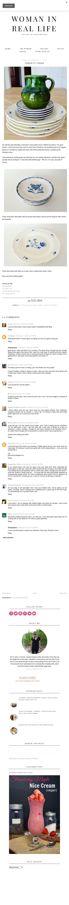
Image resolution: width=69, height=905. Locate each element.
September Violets (14, 464)
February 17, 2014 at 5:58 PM (26, 336)
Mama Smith (12, 423)
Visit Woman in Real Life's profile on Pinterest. (23, 759)
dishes (23, 305)
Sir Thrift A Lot (7, 289)
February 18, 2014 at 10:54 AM (25, 382)
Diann (10, 514)
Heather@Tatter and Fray (17, 407)
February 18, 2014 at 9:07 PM (32, 464)
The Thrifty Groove (8, 294)
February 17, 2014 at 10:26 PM (21, 365)
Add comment (8, 537)
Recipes (44, 48)
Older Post (63, 593)
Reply (10, 329)
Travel (23, 51)
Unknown (11, 336)
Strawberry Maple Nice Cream (21, 772)
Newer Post (6, 593)
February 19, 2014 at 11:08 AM (23, 500)
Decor (60, 48)
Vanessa (11, 382)
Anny (10, 500)
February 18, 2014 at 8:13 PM (28, 423)
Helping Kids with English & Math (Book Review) (36, 725)
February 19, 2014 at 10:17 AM (33, 485)
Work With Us (42, 51)
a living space (7, 286)
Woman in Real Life (35, 23)
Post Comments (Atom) (20, 598)
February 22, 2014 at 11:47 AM (23, 514)
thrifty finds (50, 305)
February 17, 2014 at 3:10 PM (23, 324)
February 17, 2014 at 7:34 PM (28, 348)
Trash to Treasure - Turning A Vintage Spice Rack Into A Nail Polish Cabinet (37, 712)
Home (8, 48)
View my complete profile (34, 669)
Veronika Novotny (14, 485)
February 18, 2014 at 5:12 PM (37, 407)
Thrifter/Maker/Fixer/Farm (11, 291)
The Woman (26, 48)
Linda (10, 324)
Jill (9, 365)
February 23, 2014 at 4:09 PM (28, 527)
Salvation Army (34, 305)
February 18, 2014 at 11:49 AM (20, 394)
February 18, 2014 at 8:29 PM (26, 443)
